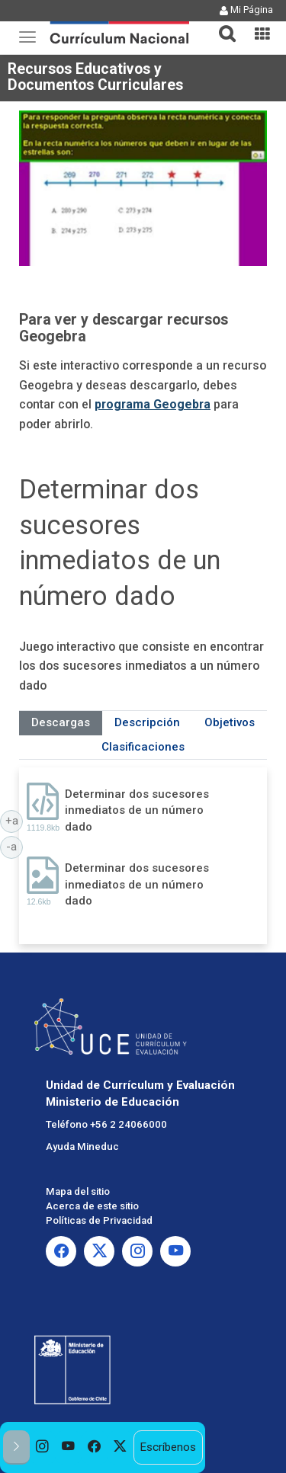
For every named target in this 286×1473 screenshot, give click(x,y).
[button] (221, 24)
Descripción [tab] (147, 722)
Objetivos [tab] (229, 722)
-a (14, 845)
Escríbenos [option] (168, 1447)
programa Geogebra (152, 404)
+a (14, 820)
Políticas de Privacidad (99, 1220)
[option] (43, 1447)
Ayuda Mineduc (82, 1146)
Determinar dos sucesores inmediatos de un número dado (137, 810)
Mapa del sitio (78, 1191)
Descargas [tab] (60, 722)
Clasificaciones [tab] (143, 747)
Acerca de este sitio (92, 1206)
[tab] (221, 25)
